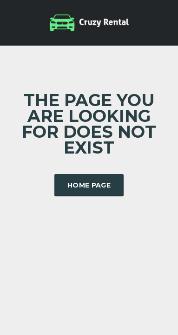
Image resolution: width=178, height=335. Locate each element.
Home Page (89, 185)
